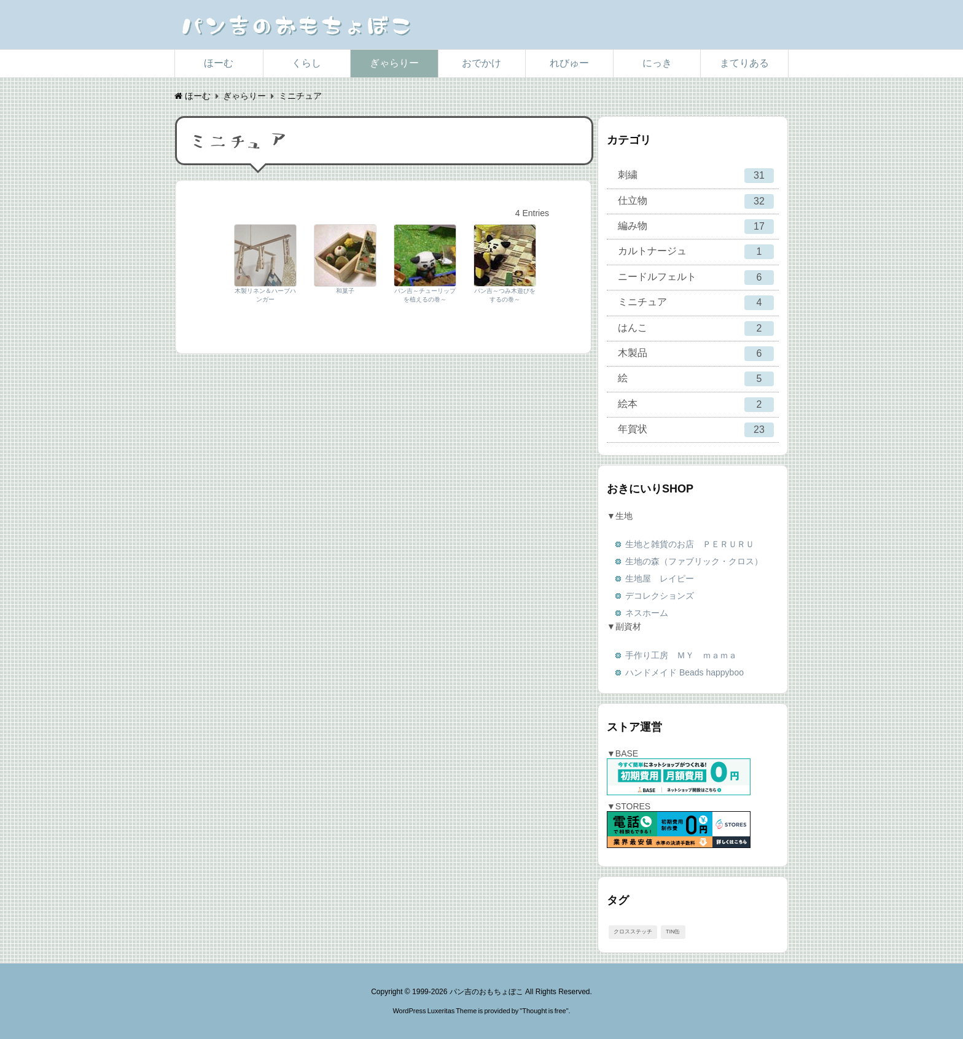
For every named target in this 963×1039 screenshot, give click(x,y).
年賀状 (696, 429)
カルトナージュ (696, 251)
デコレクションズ (659, 596)
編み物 (696, 226)
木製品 (696, 353)
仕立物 (696, 201)
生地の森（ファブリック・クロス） (694, 561)
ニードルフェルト (696, 277)
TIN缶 (673, 931)
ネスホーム (646, 613)
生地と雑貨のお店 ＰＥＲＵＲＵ (689, 544)
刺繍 (696, 175)
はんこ (696, 328)
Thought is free (544, 1010)
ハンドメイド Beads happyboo (684, 672)
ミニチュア (696, 302)
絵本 (696, 404)
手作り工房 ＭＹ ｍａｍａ (681, 655)
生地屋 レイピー (659, 578)
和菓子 (345, 290)
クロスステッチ (633, 931)
